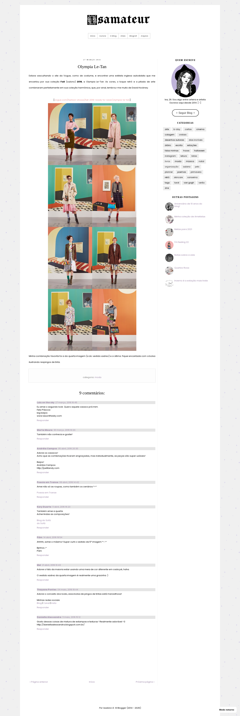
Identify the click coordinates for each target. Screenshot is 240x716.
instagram (170, 156)
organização (171, 166)
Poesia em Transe (47, 482)
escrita (179, 145)
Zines (123, 36)
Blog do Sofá (44, 520)
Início (92, 36)
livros (167, 161)
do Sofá (41, 523)
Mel (39, 565)
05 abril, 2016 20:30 (68, 448)
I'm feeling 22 (181, 242)
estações (192, 145)
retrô (167, 177)
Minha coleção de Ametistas (189, 216)
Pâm (39, 537)
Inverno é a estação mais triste (191, 280)
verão (201, 182)
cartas (188, 129)
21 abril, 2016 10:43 (51, 565)
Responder (43, 420)
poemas (181, 172)
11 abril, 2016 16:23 (61, 506)
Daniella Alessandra (49, 617)
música (190, 161)
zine (167, 188)
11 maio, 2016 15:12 (71, 617)
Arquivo (144, 36)
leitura (183, 156)
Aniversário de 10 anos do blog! (188, 205)
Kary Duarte (44, 506)
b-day (177, 129)
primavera (196, 172)
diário (168, 145)
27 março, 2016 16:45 (66, 402)
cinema (200, 129)
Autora (102, 36)
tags (167, 182)
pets (197, 166)
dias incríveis (195, 140)
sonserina (192, 177)
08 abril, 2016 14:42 (69, 482)
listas (194, 156)
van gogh (189, 182)
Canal (46, 603)
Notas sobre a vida (184, 255)
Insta (53, 603)
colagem (169, 134)
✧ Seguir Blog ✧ (185, 112)
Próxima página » (145, 681)
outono (186, 166)
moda (98, 377)
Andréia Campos (47, 448)
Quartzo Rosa (181, 267)
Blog (39, 603)
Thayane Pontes (46, 589)
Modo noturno (226, 709)
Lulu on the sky (45, 402)
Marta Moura (44, 430)
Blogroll (133, 36)
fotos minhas (171, 150)
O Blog (113, 36)
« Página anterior (39, 681)
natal (201, 161)
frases (186, 150)
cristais (182, 134)
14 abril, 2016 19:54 (52, 537)
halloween (199, 150)
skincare (178, 177)
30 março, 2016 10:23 (64, 430)
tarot (176, 182)
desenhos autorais (174, 140)
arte (167, 129)
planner (169, 172)
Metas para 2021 (183, 229)
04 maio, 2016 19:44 (68, 589)
